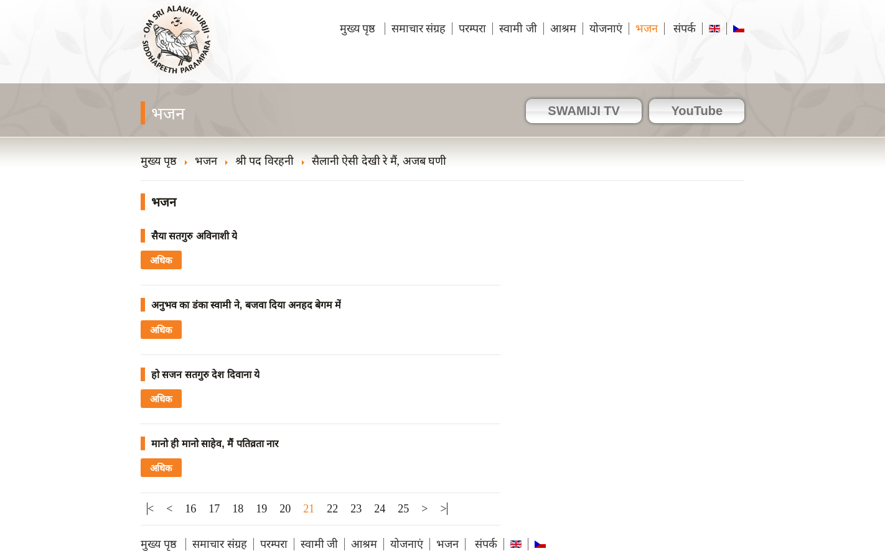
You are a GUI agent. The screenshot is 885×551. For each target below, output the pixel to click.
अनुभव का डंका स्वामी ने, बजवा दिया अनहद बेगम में (246, 305)
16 (190, 508)
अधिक (161, 261)
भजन (646, 28)
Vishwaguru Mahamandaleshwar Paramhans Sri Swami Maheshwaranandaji (177, 47)
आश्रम (563, 28)
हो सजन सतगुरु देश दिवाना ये (205, 374)
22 (332, 508)
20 (285, 508)
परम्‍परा (472, 28)
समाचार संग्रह (418, 28)
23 (356, 508)
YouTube (697, 111)
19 (261, 508)
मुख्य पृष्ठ (359, 28)
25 (403, 508)
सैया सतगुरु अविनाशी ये (194, 236)
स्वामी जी (518, 28)
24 (379, 508)
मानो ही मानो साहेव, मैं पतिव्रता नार (215, 443)
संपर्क (683, 28)
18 (237, 508)
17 (214, 508)
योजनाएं (605, 28)
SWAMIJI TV (584, 111)
